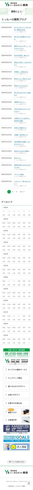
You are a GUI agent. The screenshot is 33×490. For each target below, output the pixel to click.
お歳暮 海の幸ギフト (21, 135)
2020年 (6, 277)
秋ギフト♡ (17, 158)
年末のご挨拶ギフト (20, 128)
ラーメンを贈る (19, 174)
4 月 (14, 215)
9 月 (19, 223)
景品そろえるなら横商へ (22, 151)
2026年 (6, 207)
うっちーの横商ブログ (20, 32)
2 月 (24, 215)
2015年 (6, 335)
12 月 (3, 223)
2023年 (6, 242)
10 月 (13, 223)
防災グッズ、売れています (22, 78)
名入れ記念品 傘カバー (22, 55)
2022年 (6, 254)
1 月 (29, 215)
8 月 (24, 223)
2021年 (6, 265)
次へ (21, 191)
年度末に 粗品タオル (21, 72)
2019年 (6, 289)
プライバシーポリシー (12, 481)
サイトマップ (23, 481)
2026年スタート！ (20, 102)
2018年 (6, 300)
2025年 (6, 219)
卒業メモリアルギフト (21, 85)
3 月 (19, 215)
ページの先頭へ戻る (17, 462)
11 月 (8, 223)
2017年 (6, 312)
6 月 (4, 215)
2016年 (6, 323)
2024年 (6, 230)
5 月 (9, 215)
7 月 (29, 223)
